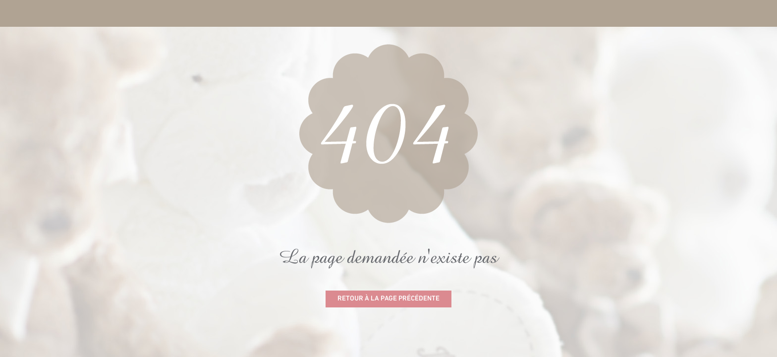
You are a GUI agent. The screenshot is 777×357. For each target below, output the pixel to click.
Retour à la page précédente (388, 299)
